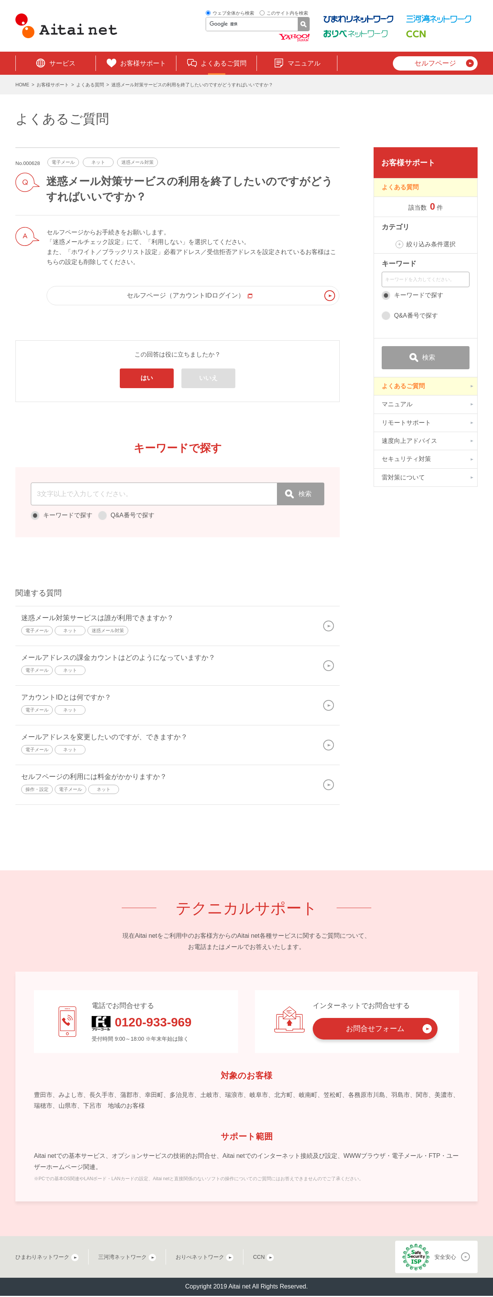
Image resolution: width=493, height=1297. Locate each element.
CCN (259, 1258)
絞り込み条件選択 (431, 244)
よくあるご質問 (223, 63)
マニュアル (304, 63)
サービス (62, 63)
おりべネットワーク (200, 1258)
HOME (22, 84)
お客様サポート (143, 63)
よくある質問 (90, 84)
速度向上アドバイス (409, 440)
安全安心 (445, 1258)
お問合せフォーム (375, 1030)
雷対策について (403, 477)
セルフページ (435, 63)
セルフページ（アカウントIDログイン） (189, 296)
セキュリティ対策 (406, 459)
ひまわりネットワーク (42, 1258)
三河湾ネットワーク (122, 1258)
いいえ (208, 379)
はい (147, 379)
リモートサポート (406, 422)
